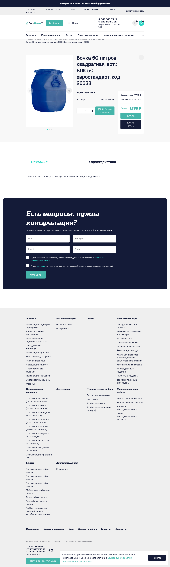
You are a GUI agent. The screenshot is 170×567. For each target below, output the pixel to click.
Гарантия (112, 9)
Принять (157, 558)
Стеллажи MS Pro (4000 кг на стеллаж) (38, 414)
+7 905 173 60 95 (107, 22)
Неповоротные (64, 324)
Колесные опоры (50, 35)
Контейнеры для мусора (38, 356)
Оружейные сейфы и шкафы (36, 502)
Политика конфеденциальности (80, 541)
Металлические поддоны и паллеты (36, 339)
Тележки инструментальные (127, 408)
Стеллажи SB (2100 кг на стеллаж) (37, 442)
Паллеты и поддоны (127, 376)
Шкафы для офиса (96, 403)
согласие (41, 266)
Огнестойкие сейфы (36, 497)
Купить (131, 116)
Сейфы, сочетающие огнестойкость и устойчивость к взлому (38, 511)
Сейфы (30, 463)
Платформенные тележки (34, 370)
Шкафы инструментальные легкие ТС (127, 417)
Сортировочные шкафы (38, 380)
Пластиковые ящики (127, 343)
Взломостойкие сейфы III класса (39, 484)
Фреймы (30, 384)
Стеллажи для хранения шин (39, 456)
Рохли (69, 35)
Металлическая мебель (100, 389)
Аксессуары (63, 389)
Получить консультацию (43, 561)
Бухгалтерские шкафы (98, 395)
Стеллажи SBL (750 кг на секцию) (37, 449)
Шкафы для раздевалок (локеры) (99, 408)
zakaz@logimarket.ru (135, 11)
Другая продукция (67, 463)
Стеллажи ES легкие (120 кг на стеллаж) (37, 399)
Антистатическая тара (129, 347)
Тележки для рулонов (37, 353)
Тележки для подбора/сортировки (38, 326)
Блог (73, 9)
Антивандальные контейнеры (35, 332)
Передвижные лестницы (33, 347)
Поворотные (62, 328)
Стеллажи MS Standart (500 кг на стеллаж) (38, 421)
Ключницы (62, 469)
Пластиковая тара (88, 35)
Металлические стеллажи (118, 35)
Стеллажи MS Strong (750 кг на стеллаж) (37, 427)
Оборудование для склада (127, 326)
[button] (69, 91)
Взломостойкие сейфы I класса (38, 470)
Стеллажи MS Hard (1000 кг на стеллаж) (37, 406)
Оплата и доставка (54, 9)
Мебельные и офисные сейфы (38, 491)
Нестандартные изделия (125, 370)
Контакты (30, 12)
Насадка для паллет (37, 365)
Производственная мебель (127, 390)
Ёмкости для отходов (128, 351)
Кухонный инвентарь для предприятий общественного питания (129, 358)
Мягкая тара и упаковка (129, 365)
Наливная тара (124, 338)
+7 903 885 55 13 (107, 19)
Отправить (35, 275)
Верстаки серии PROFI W (130, 398)
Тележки (31, 35)
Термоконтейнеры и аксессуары (127, 381)
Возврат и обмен (91, 9)
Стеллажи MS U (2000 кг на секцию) (38, 435)
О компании (31, 9)
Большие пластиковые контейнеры (129, 332)
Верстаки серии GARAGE (130, 402)
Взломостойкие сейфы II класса (38, 477)
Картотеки (92, 399)
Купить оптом (131, 124)
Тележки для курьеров (38, 376)
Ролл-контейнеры (35, 361)
